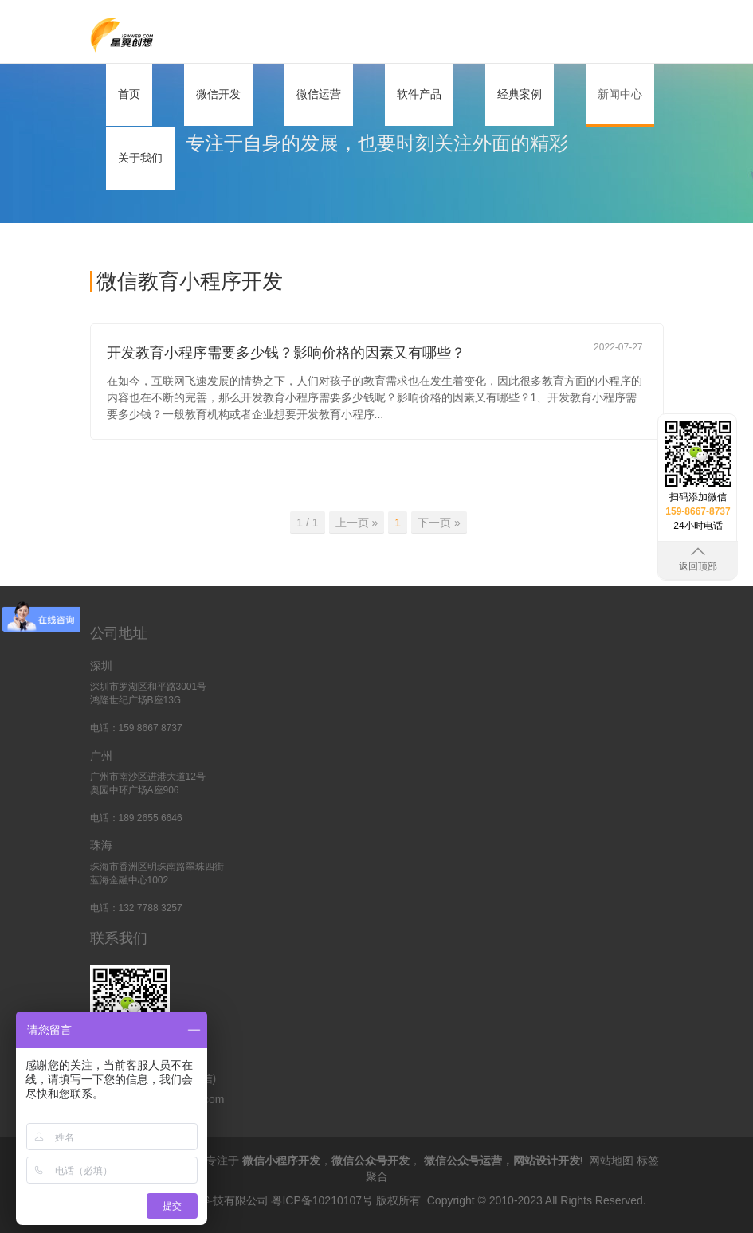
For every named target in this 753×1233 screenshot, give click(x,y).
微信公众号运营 (463, 1160)
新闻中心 (620, 94)
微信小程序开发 (281, 1160)
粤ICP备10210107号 (322, 1200)
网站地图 (611, 1160)
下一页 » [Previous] (439, 522)
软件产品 (419, 94)
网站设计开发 (546, 1160)
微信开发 (218, 94)
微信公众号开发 (370, 1160)
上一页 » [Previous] (356, 522)
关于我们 (140, 157)
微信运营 (318, 94)
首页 (129, 94)
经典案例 (519, 94)
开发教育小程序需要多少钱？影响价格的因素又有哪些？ (286, 353)
